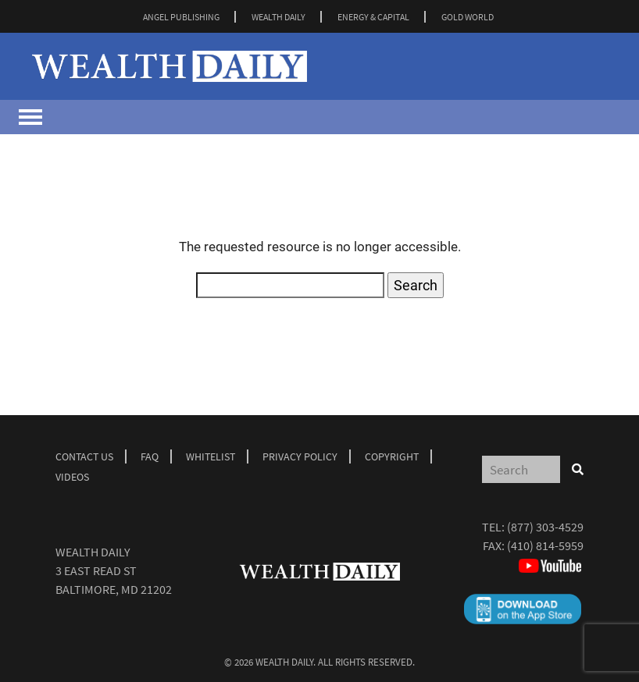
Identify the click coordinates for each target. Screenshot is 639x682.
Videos (72, 477)
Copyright (392, 456)
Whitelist (210, 456)
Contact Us (84, 456)
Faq (150, 456)
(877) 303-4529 (545, 527)
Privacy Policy (299, 456)
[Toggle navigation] (30, 117)
